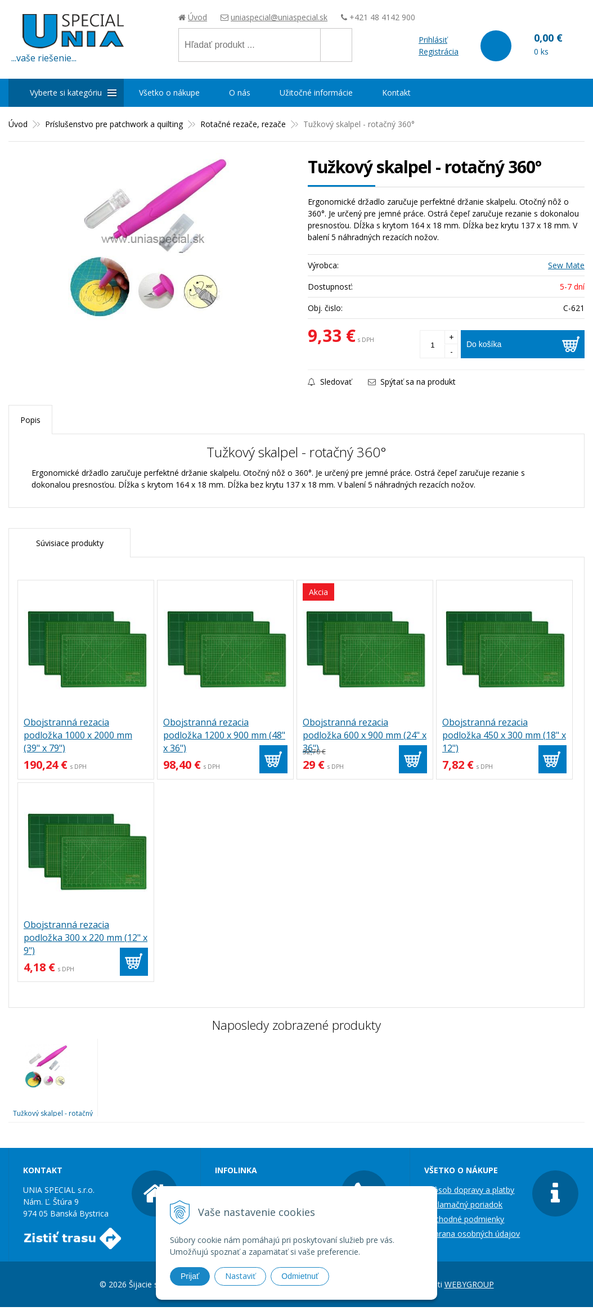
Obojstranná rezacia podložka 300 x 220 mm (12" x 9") (85, 937)
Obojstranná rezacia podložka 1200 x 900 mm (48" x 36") (224, 735)
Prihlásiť (433, 39)
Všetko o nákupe (169, 92)
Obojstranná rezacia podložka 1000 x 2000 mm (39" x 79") (78, 735)
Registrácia (439, 51)
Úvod (197, 17)
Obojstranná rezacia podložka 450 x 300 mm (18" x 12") (504, 735)
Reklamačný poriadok (463, 1204)
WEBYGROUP (469, 1284)
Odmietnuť (299, 1276)
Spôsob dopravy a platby (469, 1189)
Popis (30, 420)
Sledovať (330, 381)
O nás (239, 92)
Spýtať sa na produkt (412, 381)
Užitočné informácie (316, 92)
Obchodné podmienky (464, 1219)
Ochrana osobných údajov (472, 1233)
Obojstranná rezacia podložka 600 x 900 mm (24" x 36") (364, 735)
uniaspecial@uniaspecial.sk (279, 17)
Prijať (190, 1276)
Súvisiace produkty (70, 543)
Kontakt (396, 92)
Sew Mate (566, 265)
